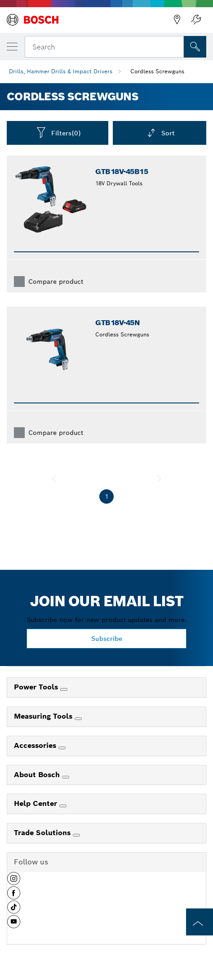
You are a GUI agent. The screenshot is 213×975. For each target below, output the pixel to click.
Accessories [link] (36, 745)
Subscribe (106, 639)
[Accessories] (62, 748)
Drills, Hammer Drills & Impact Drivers (60, 71)
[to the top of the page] (199, 921)
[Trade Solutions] (76, 835)
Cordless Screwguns (157, 71)
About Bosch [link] (38, 774)
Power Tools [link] (37, 687)
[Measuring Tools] (78, 718)
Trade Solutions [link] (43, 832)
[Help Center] (63, 806)
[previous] (54, 478)
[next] (159, 478)
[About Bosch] (65, 777)
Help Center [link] (36, 803)
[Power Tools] (63, 689)
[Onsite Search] (195, 47)
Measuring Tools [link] (44, 716)
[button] (13, 882)
